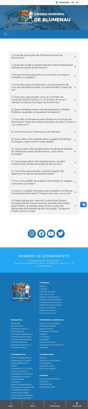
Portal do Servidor (47, 313)
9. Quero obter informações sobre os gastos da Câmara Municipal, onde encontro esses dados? (41, 140)
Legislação (44, 339)
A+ (72, 2)
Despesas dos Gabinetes (22, 374)
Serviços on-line (46, 294)
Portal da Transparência (21, 358)
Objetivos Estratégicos (49, 297)
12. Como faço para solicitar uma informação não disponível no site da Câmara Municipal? (37, 172)
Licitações (15, 382)
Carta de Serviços (47, 291)
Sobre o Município (47, 308)
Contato (43, 375)
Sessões (43, 334)
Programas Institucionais (50, 302)
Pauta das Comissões (48, 331)
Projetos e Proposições (49, 323)
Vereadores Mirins (19, 347)
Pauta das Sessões (47, 326)
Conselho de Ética (19, 342)
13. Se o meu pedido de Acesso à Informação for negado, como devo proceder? (42, 182)
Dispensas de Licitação (21, 360)
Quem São (15, 323)
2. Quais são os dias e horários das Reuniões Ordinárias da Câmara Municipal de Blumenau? (42, 66)
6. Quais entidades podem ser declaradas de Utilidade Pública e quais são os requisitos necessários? (40, 110)
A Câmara (44, 283)
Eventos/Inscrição (47, 387)
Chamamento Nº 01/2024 (22, 368)
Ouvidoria (43, 381)
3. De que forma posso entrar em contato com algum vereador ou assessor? (40, 76)
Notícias (43, 358)
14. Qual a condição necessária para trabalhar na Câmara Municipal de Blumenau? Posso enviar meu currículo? (41, 192)
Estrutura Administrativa (21, 339)
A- (77, 2)
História (42, 286)
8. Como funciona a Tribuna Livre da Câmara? (36, 132)
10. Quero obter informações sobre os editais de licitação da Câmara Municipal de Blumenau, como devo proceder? (42, 151)
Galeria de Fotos (46, 366)
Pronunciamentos (47, 342)
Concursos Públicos (19, 371)
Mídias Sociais (45, 384)
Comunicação (46, 354)
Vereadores (16, 320)
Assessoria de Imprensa (49, 360)
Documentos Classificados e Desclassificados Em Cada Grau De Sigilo (22, 390)
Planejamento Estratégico (51, 299)
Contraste (64, 2)
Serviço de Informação (49, 379)
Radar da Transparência (21, 384)
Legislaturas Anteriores (21, 345)
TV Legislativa (45, 363)
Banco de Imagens (47, 368)
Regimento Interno (47, 310)
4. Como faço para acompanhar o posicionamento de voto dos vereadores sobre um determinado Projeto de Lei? (41, 87)
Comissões (44, 337)
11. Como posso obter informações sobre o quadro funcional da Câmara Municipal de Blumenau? (38, 162)
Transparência (18, 354)
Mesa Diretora (17, 326)
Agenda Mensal (46, 329)
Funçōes (43, 289)
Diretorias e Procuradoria (50, 305)
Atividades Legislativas (51, 320)
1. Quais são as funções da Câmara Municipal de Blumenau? (37, 56)
